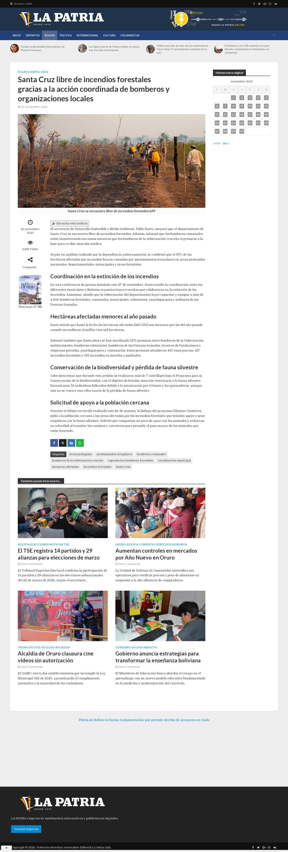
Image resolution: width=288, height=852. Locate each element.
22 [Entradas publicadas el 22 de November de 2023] (233, 123)
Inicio (17, 35)
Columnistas (130, 35)
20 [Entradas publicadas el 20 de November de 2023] (217, 123)
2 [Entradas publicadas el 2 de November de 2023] (242, 97)
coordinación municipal (174, 460)
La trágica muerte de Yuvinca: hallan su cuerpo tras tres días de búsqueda (114, 48)
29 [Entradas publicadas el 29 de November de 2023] (233, 131)
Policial (48, 647)
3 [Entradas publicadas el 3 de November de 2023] (250, 97)
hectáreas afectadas (65, 466)
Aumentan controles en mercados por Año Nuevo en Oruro (156, 554)
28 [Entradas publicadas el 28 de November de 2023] (225, 131)
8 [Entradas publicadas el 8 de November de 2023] (233, 106)
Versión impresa (26, 835)
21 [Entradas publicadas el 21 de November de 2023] (225, 123)
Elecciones (39, 544)
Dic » (226, 143)
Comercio (147, 544)
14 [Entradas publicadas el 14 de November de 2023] (225, 114)
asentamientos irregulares (114, 454)
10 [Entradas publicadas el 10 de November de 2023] (250, 106)
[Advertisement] (144, 762)
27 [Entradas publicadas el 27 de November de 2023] (217, 131)
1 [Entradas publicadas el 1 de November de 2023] (233, 97)
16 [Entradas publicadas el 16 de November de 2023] (241, 114)
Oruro (120, 544)
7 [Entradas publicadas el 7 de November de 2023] (225, 106)
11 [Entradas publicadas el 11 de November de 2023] (258, 106)
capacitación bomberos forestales (130, 460)
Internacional (87, 35)
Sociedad (62, 647)
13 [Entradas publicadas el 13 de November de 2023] (217, 114)
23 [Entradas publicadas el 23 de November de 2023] (241, 123)
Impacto (150, 647)
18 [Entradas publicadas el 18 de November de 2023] (258, 114)
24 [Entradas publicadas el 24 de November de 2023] (250, 123)
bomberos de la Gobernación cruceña (77, 460)
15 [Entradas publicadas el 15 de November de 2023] (233, 114)
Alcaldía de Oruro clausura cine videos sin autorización (56, 657)
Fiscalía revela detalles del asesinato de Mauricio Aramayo (42, 48)
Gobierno (123, 647)
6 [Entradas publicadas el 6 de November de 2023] (217, 106)
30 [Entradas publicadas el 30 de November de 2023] (242, 131)
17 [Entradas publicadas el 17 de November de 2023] (249, 114)
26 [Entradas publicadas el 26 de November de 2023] (266, 123)
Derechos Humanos (171, 544)
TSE (66, 544)
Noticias (56, 544)
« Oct (216, 143)
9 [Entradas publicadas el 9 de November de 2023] (242, 106)
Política (66, 35)
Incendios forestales (97, 466)
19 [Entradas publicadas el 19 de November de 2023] (266, 114)
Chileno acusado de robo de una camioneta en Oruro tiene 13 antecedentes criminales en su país (182, 49)
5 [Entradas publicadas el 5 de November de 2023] (266, 97)
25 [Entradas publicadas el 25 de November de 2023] (258, 123)
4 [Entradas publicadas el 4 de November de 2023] (258, 97)
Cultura (109, 35)
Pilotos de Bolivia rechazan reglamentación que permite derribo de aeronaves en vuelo (144, 725)
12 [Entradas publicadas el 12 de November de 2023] (266, 106)
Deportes (33, 35)
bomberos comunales (151, 454)
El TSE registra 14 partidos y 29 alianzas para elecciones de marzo (59, 554)
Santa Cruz (39, 71)
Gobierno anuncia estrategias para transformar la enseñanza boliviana (158, 657)
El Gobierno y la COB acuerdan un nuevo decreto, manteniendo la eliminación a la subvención (247, 49)
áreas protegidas (80, 454)
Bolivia (50, 35)
